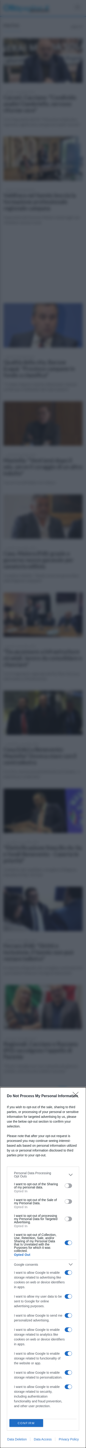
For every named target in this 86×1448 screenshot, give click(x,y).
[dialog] (43, 1267)
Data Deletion (17, 1439)
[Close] (77, 1096)
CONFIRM (26, 1423)
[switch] (68, 1185)
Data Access (43, 1439)
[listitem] (43, 1174)
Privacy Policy (69, 1439)
